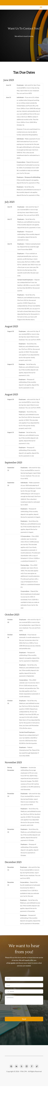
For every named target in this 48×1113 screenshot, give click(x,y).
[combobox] (7, 1000)
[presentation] (20, 1019)
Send (24, 1027)
